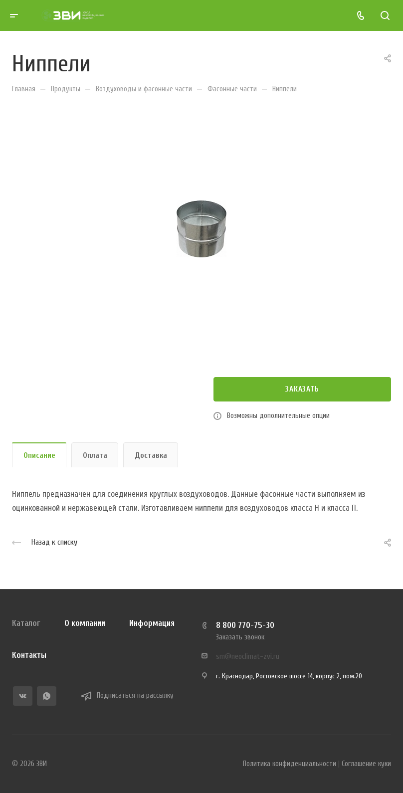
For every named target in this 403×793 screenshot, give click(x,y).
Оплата (95, 455)
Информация (152, 623)
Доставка (151, 455)
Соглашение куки (366, 764)
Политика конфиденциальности (289, 764)
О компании (84, 623)
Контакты (29, 655)
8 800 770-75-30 (245, 625)
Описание (39, 455)
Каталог (26, 623)
